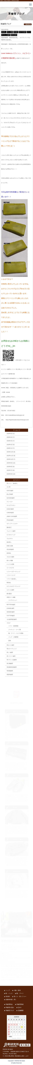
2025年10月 (10, 459)
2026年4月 (10, 437)
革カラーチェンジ (12, 648)
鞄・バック (9, 993)
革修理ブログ (10, 1010)
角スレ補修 (9, 32)
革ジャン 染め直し (12, 483)
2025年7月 (10, 470)
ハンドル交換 (10, 564)
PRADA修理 (10, 520)
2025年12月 (10, 452)
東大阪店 (16, 32)
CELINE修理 (10, 549)
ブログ (29, 32)
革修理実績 (19, 1004)
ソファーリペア (11, 575)
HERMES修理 (10, 612)
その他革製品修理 (12, 619)
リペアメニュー (12, 600)
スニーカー (10, 501)
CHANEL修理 (10, 608)
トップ (8, 990)
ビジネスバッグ (11, 534)
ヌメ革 (8, 487)
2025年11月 (10, 455)
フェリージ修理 (11, 531)
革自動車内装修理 (12, 667)
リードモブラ (10, 568)
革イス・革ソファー (20, 996)
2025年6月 (10, 474)
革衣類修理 (10, 670)
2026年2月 (10, 444)
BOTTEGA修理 (11, 604)
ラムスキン (10, 538)
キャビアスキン (11, 505)
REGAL (9, 582)
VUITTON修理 (22, 32)
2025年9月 (10, 463)
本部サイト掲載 (11, 597)
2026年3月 (10, 441)
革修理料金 (9, 1004)
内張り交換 (10, 545)
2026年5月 (10, 433)
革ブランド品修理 (6, 34)
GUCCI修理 (10, 490)
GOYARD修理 (10, 498)
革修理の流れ (10, 1007)
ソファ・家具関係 (13, 626)
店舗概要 (20, 1010)
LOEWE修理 (10, 512)
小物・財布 (17, 990)
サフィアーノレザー (12, 523)
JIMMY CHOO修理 (12, 516)
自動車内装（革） (11, 999)
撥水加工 (9, 527)
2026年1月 (10, 448)
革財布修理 (14, 34)
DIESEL (9, 553)
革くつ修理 (10, 652)
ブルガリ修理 (10, 557)
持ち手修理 (10, 494)
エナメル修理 (10, 590)
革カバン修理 (10, 645)
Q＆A (19, 1007)
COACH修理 (10, 509)
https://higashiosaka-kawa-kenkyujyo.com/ (17, 419)
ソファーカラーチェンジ (13, 571)
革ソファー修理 (11, 656)
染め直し (4, 32)
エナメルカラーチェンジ (13, 586)
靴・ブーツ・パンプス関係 (15, 633)
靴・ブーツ (19, 993)
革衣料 (8, 996)
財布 (9, 640)
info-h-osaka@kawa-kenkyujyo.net (14, 415)
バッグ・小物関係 (13, 637)
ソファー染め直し (12, 579)
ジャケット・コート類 (14, 629)
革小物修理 (10, 663)
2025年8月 (10, 466)
